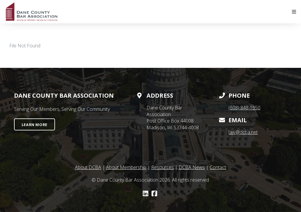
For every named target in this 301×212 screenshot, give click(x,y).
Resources (162, 167)
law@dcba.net (243, 132)
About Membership (126, 167)
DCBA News (192, 167)
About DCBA (88, 167)
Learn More (34, 124)
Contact (218, 167)
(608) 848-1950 (244, 107)
